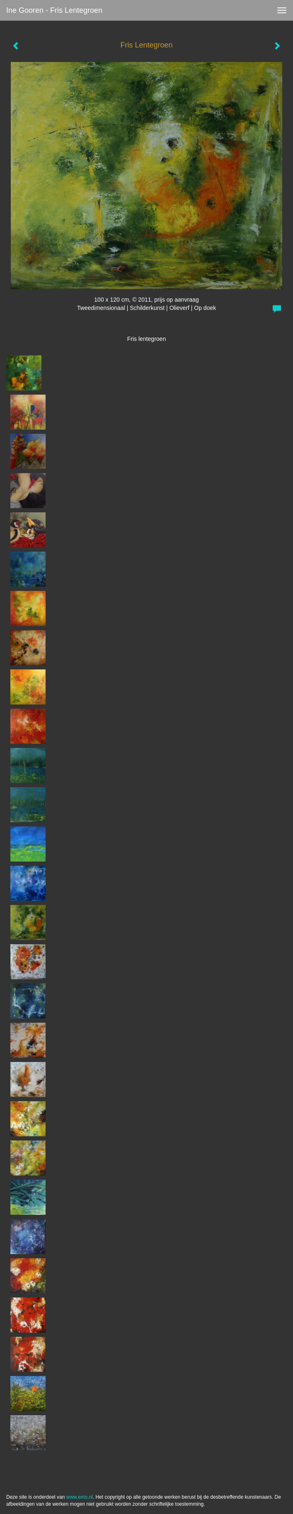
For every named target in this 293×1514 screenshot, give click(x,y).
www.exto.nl (79, 1497)
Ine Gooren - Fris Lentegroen (54, 10)
